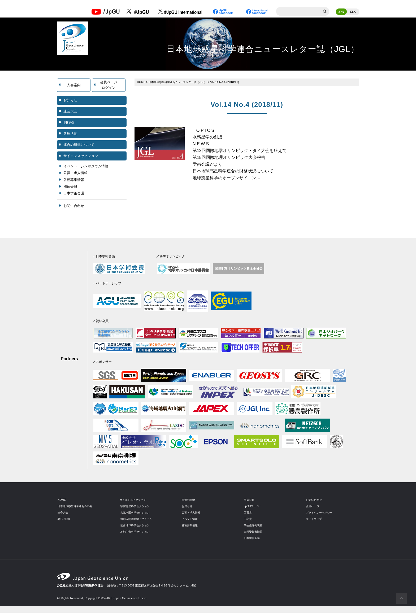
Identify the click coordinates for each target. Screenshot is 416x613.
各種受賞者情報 (254, 531)
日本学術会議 (73, 194)
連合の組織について (78, 145)
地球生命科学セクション (136, 531)
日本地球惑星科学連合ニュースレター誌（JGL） (181, 82)
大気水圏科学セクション (136, 513)
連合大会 (70, 112)
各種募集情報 (73, 180)
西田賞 (248, 513)
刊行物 (68, 123)
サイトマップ (314, 519)
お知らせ (70, 100)
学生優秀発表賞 (254, 525)
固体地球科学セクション (136, 525)
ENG (353, 12)
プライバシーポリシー (320, 513)
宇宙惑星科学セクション (136, 506)
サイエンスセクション (80, 156)
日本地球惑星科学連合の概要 (77, 506)
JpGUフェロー (253, 506)
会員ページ (313, 506)
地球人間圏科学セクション (137, 519)
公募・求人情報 (75, 173)
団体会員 (70, 187)
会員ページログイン (108, 85)
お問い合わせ (73, 206)
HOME (141, 82)
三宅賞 (248, 519)
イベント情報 (190, 519)
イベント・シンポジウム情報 (85, 166)
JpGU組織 (64, 519)
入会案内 (74, 85)
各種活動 (70, 134)
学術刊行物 (189, 500)
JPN (341, 12)
